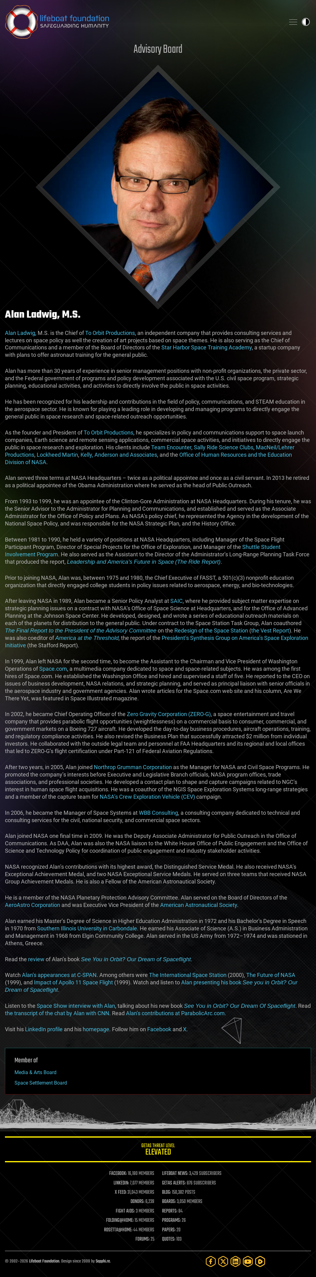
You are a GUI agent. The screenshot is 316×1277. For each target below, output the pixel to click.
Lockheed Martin (57, 454)
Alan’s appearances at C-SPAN (59, 975)
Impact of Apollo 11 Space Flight (73, 982)
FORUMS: (142, 1239)
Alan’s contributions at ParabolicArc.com (175, 1013)
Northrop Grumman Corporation (133, 767)
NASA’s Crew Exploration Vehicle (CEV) (147, 796)
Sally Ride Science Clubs (223, 447)
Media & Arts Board (35, 1072)
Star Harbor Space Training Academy (206, 347)
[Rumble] (260, 1261)
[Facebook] (211, 1261)
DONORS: (137, 1202)
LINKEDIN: (121, 1183)
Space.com (53, 668)
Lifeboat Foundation (44, 1261)
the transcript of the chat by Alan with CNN (57, 1013)
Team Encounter (171, 447)
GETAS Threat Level (158, 1150)
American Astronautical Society (198, 905)
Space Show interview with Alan (76, 1006)
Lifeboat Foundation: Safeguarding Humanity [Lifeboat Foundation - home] (142, 22)
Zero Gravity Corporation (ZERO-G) (169, 714)
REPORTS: (169, 1211)
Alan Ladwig (20, 333)
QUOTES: (168, 1239)
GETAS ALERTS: (174, 1183)
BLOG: (166, 1192)
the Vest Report (270, 630)
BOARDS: (169, 1202)
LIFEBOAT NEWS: (175, 1174)
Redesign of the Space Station (211, 630)
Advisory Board (158, 50)
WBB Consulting (158, 812)
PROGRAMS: (171, 1221)
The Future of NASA (270, 975)
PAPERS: (169, 1230)
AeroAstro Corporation (32, 905)
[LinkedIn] (235, 1261)
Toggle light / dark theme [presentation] (306, 22)
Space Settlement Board (41, 1083)
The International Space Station (188, 975)
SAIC (176, 601)
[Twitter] (223, 1261)
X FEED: (121, 1192)
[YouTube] (248, 1261)
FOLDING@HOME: (120, 1221)
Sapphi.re (103, 1261)
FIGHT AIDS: (125, 1211)
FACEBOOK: (118, 1174)
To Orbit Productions (110, 333)
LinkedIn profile (44, 1029)
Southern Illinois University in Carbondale (87, 928)
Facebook (159, 1029)
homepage (96, 1029)
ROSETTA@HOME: (118, 1230)
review (36, 959)
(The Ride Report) (198, 561)
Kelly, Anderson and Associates (119, 454)
